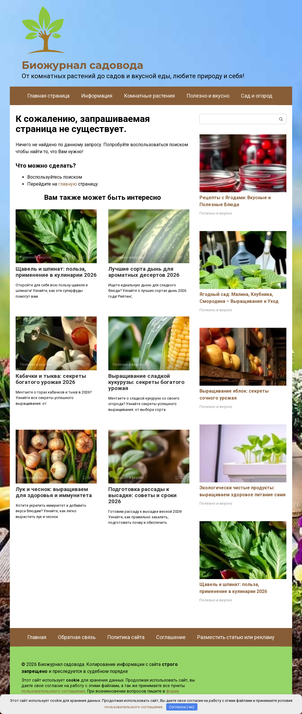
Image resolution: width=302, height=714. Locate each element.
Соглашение (171, 637)
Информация (96, 96)
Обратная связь (77, 637)
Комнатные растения (149, 96)
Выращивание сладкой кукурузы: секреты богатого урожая (146, 382)
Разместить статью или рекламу (235, 637)
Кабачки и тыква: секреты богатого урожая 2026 (51, 379)
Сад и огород (256, 96)
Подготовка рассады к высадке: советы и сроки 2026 (142, 495)
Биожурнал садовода (82, 65)
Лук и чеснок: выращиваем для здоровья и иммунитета (54, 492)
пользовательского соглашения (53, 691)
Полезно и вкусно (207, 96)
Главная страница (48, 96)
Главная (36, 637)
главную (67, 184)
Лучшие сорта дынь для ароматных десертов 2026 (144, 272)
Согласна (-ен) (181, 707)
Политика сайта (125, 637)
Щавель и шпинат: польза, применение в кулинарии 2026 (56, 272)
